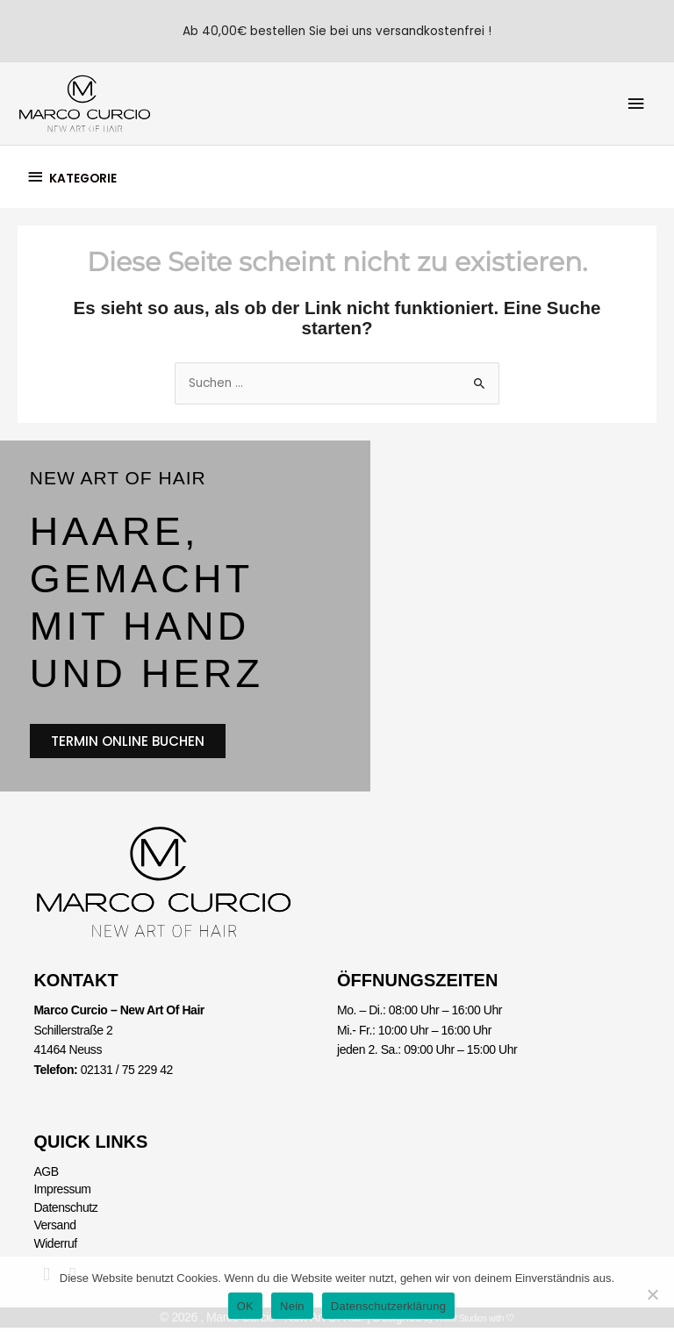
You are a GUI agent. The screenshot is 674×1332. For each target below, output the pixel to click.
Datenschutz (65, 1212)
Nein (292, 1306)
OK (245, 1306)
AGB (45, 1177)
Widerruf (54, 1248)
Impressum (61, 1194)
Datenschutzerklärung (388, 1306)
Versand (54, 1230)
